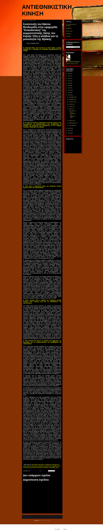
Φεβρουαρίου (72, 123)
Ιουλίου (71, 104)
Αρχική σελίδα (41, 516)
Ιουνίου (71, 106)
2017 (69, 88)
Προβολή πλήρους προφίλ (72, 63)
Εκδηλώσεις (69, 33)
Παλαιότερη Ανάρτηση (55, 516)
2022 (69, 78)
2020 (69, 80)
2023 (69, 76)
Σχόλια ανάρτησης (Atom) (45, 520)
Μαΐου (70, 109)
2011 (69, 133)
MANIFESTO (69, 28)
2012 (69, 130)
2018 (69, 85)
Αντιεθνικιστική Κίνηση (73, 61)
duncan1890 (57, 529)
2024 (69, 73)
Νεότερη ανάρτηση (27, 516)
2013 (69, 128)
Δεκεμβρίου (72, 97)
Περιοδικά (68, 36)
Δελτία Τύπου (69, 31)
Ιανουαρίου (72, 125)
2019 (69, 83)
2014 (69, 95)
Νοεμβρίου (71, 99)
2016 (69, 90)
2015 (69, 92)
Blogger (65, 529)
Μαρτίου (71, 120)
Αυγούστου (72, 101)
